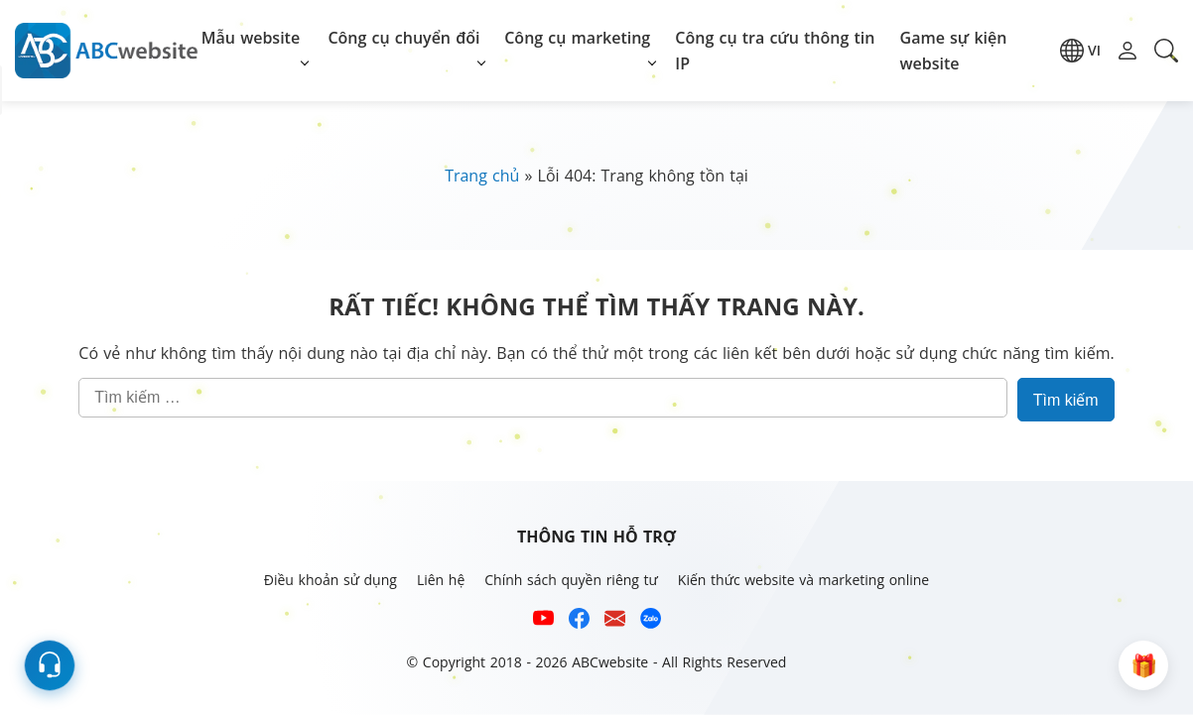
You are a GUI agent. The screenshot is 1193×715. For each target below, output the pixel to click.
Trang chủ (482, 175)
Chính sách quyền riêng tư (571, 579)
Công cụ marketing (577, 38)
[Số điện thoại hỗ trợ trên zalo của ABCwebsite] (650, 621)
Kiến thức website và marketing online (803, 579)
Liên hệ (440, 579)
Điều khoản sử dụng (330, 579)
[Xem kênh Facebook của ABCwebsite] (579, 621)
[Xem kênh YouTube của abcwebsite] (543, 621)
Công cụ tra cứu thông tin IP (774, 50)
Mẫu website (250, 38)
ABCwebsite (610, 662)
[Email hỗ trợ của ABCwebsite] (614, 621)
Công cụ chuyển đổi (403, 38)
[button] (1080, 50)
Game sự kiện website (953, 50)
